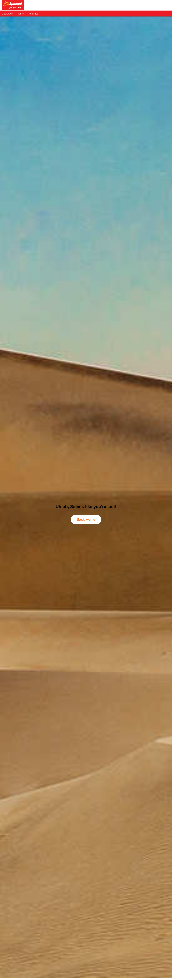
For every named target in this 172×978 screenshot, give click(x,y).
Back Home (86, 519)
